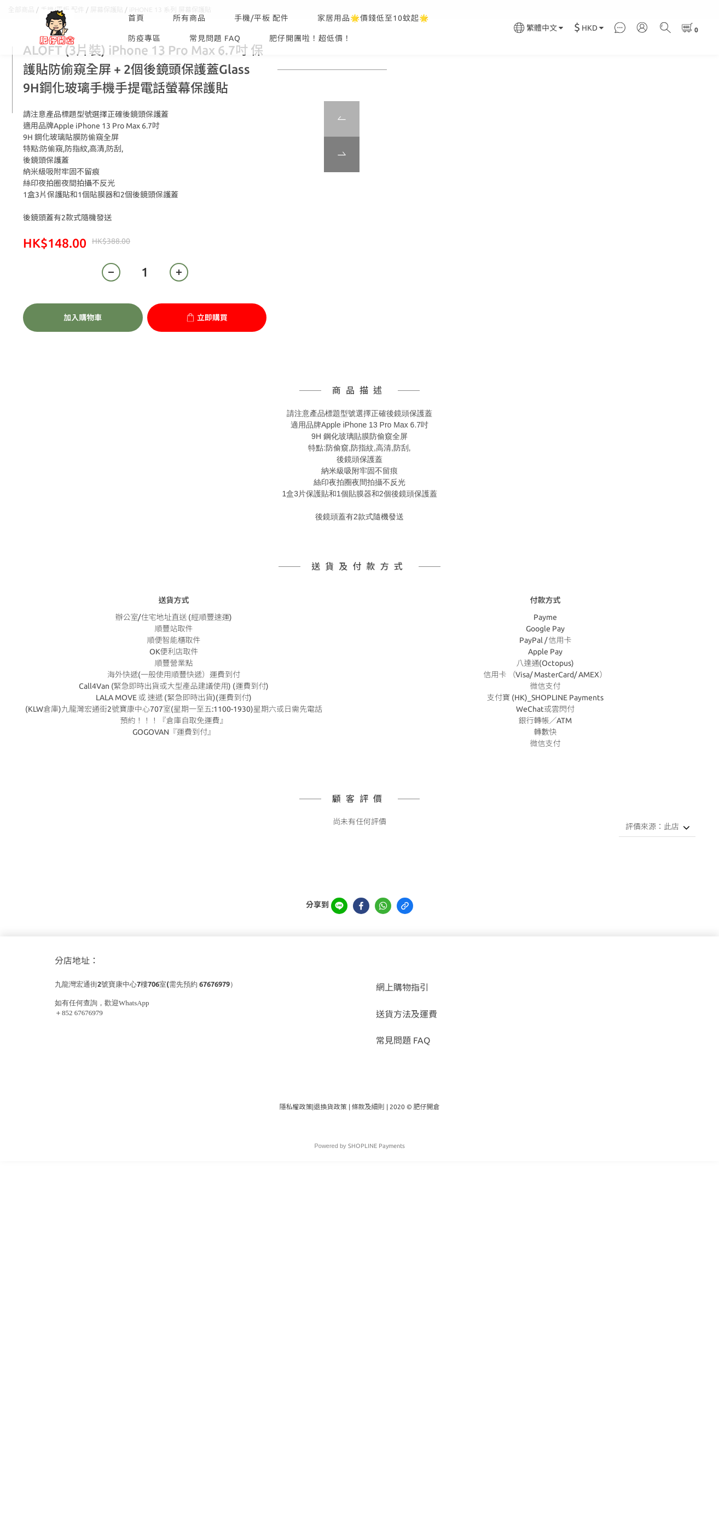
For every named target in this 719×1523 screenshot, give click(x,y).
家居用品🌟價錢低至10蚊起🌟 (373, 18)
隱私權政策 (295, 1161)
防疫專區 (144, 38)
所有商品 (189, 18)
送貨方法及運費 (406, 1069)
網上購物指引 (402, 1042)
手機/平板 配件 (261, 18)
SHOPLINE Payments (376, 1200)
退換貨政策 (330, 1161)
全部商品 (21, 64)
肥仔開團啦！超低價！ (310, 38)
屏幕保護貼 (106, 64)
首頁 (136, 18)
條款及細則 (368, 1161)
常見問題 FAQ (215, 38)
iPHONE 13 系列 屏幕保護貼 (170, 64)
